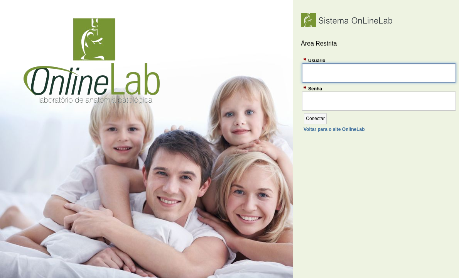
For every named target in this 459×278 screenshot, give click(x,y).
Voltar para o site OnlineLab (334, 129)
